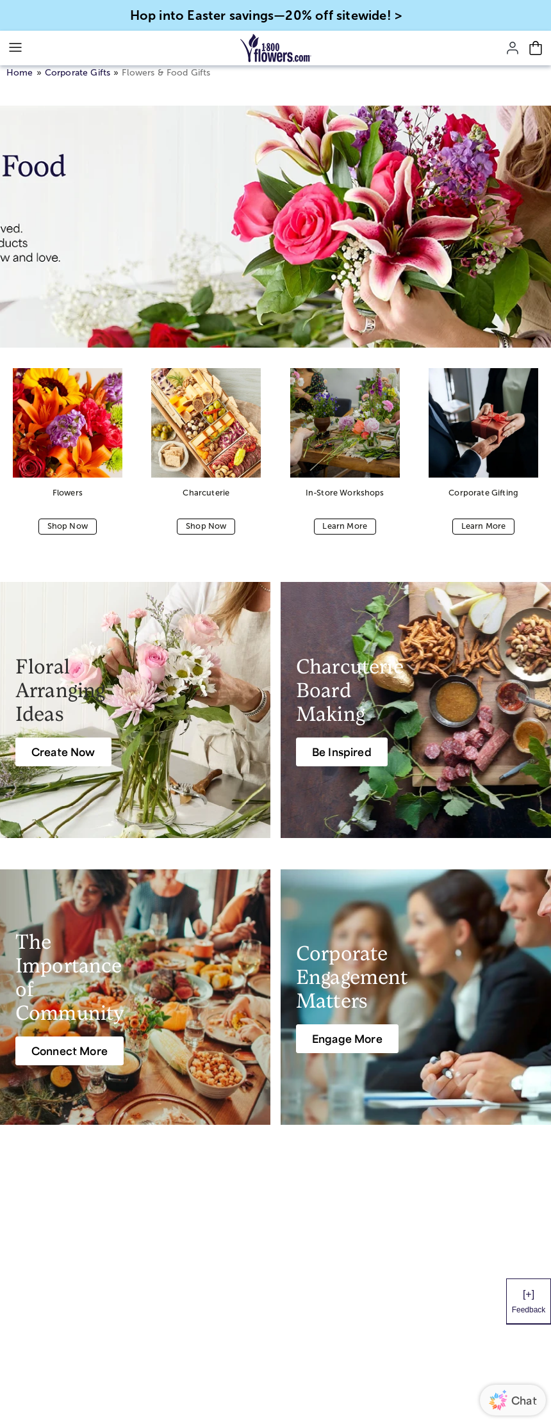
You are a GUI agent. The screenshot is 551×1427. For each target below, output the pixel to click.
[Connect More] (69, 1050)
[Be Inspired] (342, 752)
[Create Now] (63, 752)
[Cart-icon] (535, 48)
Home (19, 72)
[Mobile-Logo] (275, 48)
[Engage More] (347, 1038)
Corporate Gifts (77, 72)
